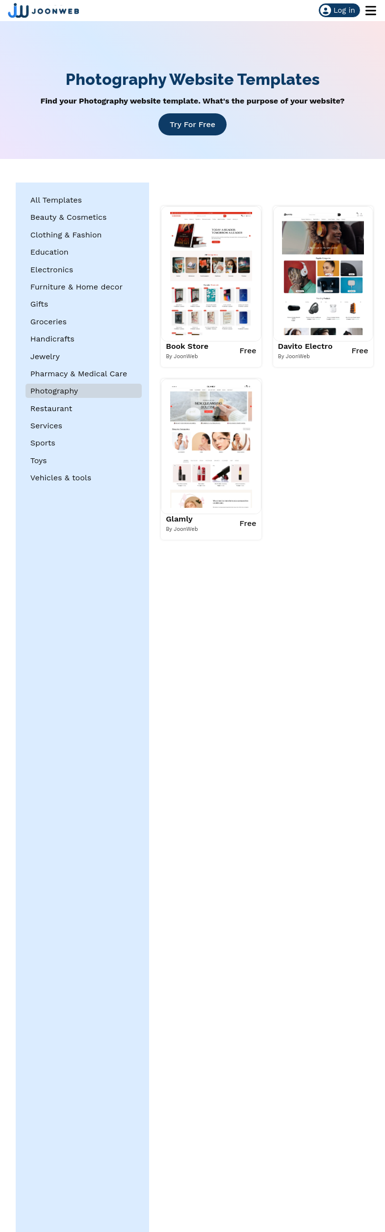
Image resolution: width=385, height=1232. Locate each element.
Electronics (51, 269)
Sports (42, 442)
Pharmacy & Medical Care (78, 373)
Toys (38, 460)
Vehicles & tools (60, 477)
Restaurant (51, 408)
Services (46, 425)
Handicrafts (52, 338)
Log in (337, 10)
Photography (54, 390)
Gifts (39, 304)
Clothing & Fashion (66, 234)
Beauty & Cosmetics (68, 217)
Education (49, 252)
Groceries (48, 321)
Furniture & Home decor (76, 286)
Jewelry (45, 356)
